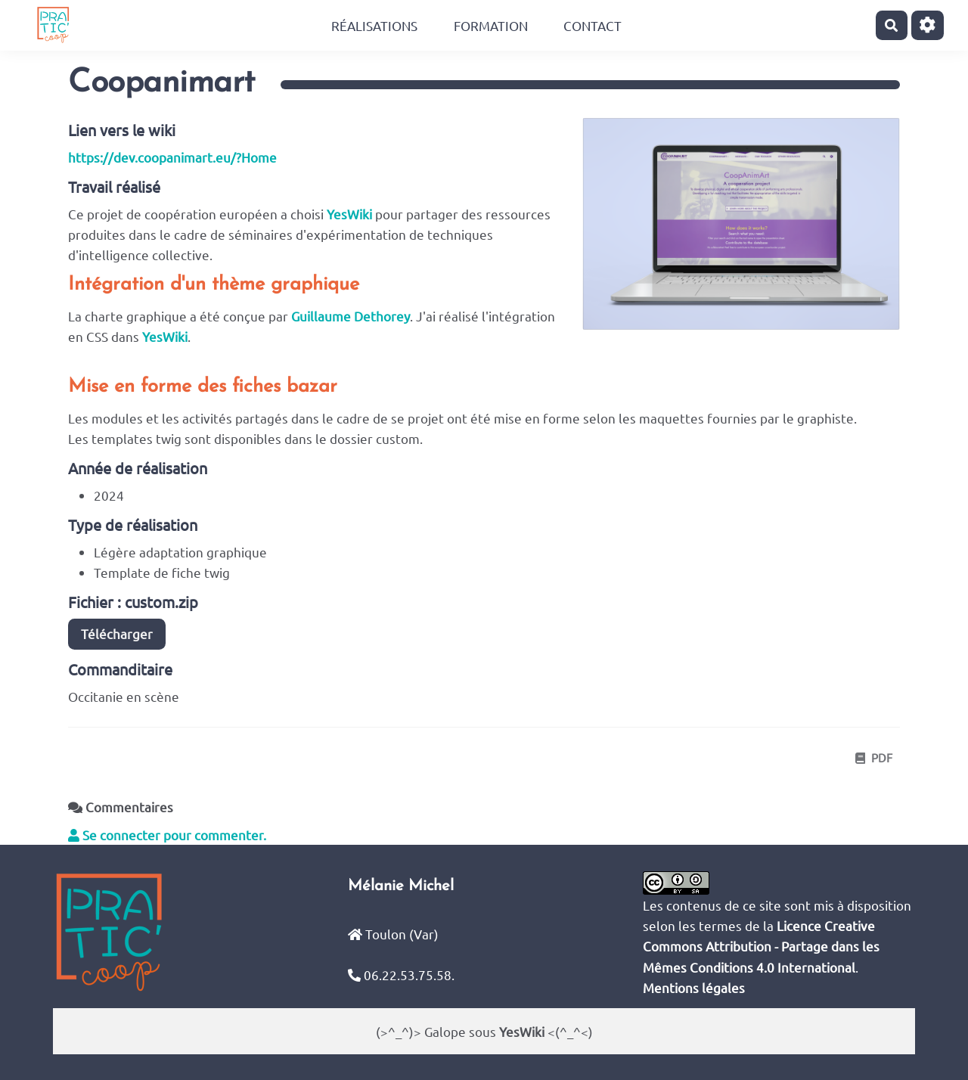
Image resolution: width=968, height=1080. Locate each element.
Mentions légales (694, 987)
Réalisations (374, 25)
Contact (592, 25)
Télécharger (117, 633)
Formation (491, 25)
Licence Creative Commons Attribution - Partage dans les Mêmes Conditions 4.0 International (761, 945)
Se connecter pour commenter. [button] (167, 835)
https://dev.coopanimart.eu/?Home (172, 157)
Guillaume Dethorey (350, 316)
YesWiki (349, 214)
